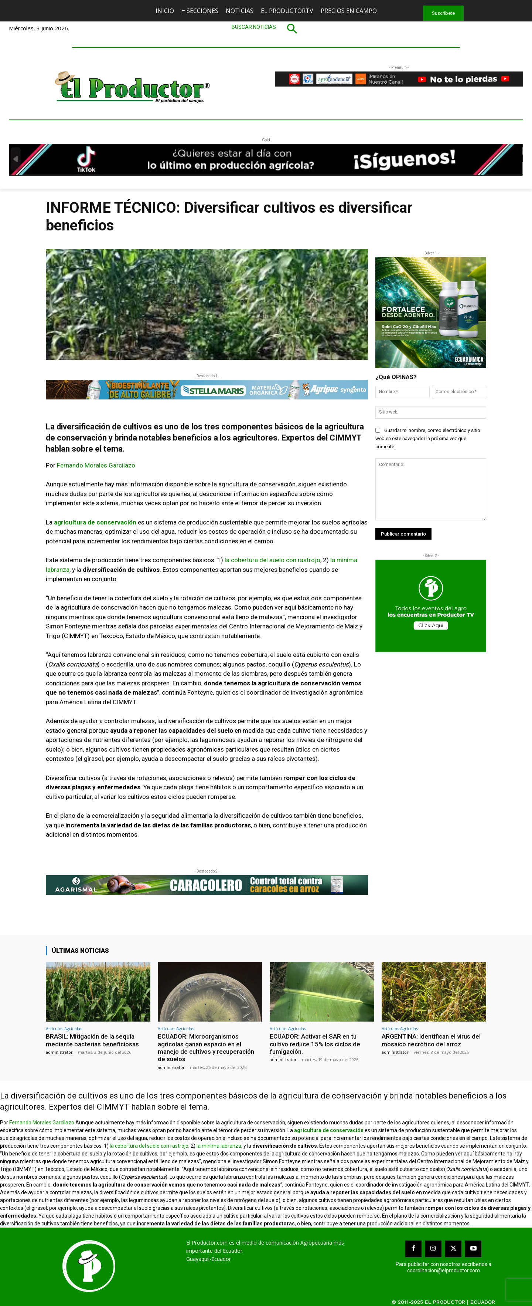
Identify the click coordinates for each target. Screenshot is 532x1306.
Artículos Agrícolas (64, 1028)
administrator (59, 1052)
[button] (266, 28)
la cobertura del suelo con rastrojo (272, 560)
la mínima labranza (219, 1146)
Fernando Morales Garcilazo (96, 465)
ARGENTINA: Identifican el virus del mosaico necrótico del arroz (431, 1040)
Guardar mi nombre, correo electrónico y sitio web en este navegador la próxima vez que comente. (427, 438)
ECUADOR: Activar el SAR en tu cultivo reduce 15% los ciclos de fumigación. (315, 1044)
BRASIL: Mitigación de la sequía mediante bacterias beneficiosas (92, 1040)
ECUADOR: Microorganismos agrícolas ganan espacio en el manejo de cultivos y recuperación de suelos (206, 1048)
